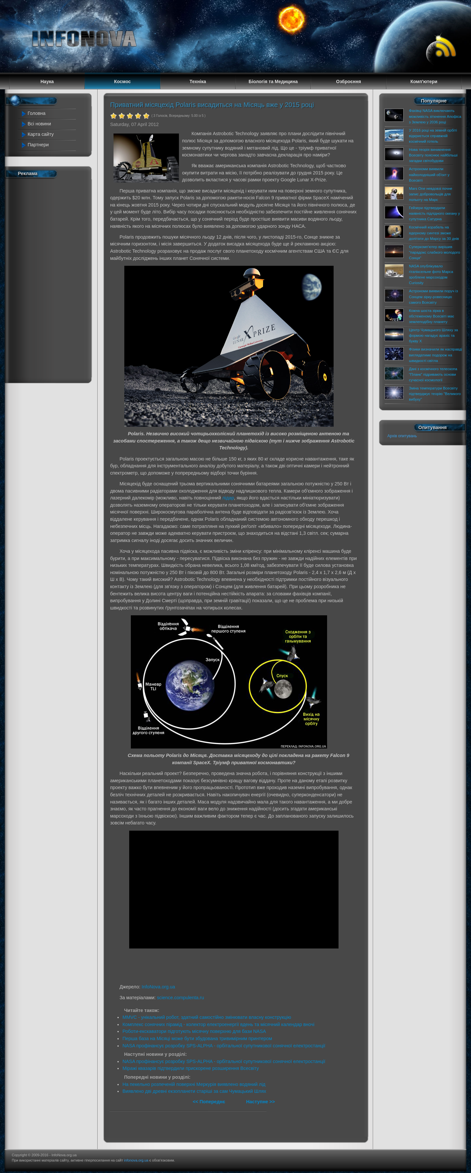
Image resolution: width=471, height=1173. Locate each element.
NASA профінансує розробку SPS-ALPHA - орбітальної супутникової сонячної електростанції (223, 1045)
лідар (228, 497)
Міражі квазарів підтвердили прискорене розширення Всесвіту (190, 1068)
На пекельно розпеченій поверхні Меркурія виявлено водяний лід (193, 1084)
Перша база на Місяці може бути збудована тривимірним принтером (197, 1038)
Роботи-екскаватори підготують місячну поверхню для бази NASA (194, 1031)
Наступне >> (260, 1101)
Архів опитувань (402, 436)
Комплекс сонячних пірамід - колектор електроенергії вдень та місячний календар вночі (218, 1024)
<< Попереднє (209, 1101)
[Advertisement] (49, 279)
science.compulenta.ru (180, 997)
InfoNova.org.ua (158, 986)
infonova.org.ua (136, 1160)
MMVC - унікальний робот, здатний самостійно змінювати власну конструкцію (206, 1017)
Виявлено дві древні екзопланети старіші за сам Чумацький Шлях (194, 1091)
